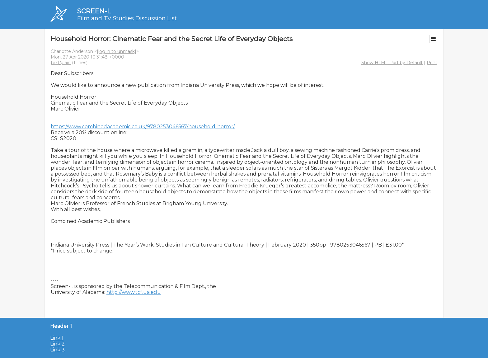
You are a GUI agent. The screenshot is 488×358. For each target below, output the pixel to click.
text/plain (61, 62)
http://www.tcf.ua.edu (133, 292)
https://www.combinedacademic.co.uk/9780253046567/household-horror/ (143, 127)
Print (432, 62)
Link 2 (57, 344)
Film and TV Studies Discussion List (127, 18)
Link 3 (57, 350)
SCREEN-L (94, 11)
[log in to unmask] (116, 51)
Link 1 (56, 338)
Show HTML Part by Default (392, 62)
